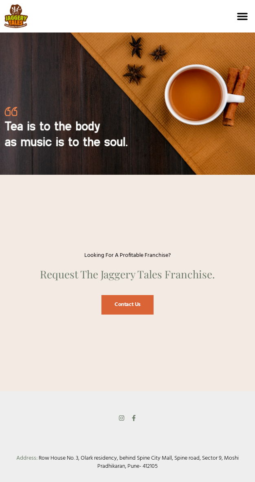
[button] (242, 16)
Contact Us (127, 304)
